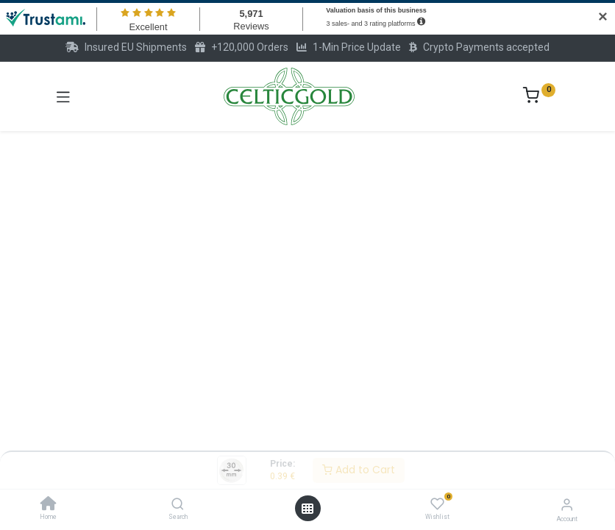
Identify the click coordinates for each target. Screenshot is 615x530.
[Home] (48, 505)
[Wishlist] (437, 504)
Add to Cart (358, 469)
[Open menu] (307, 508)
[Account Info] (567, 504)
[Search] (178, 505)
